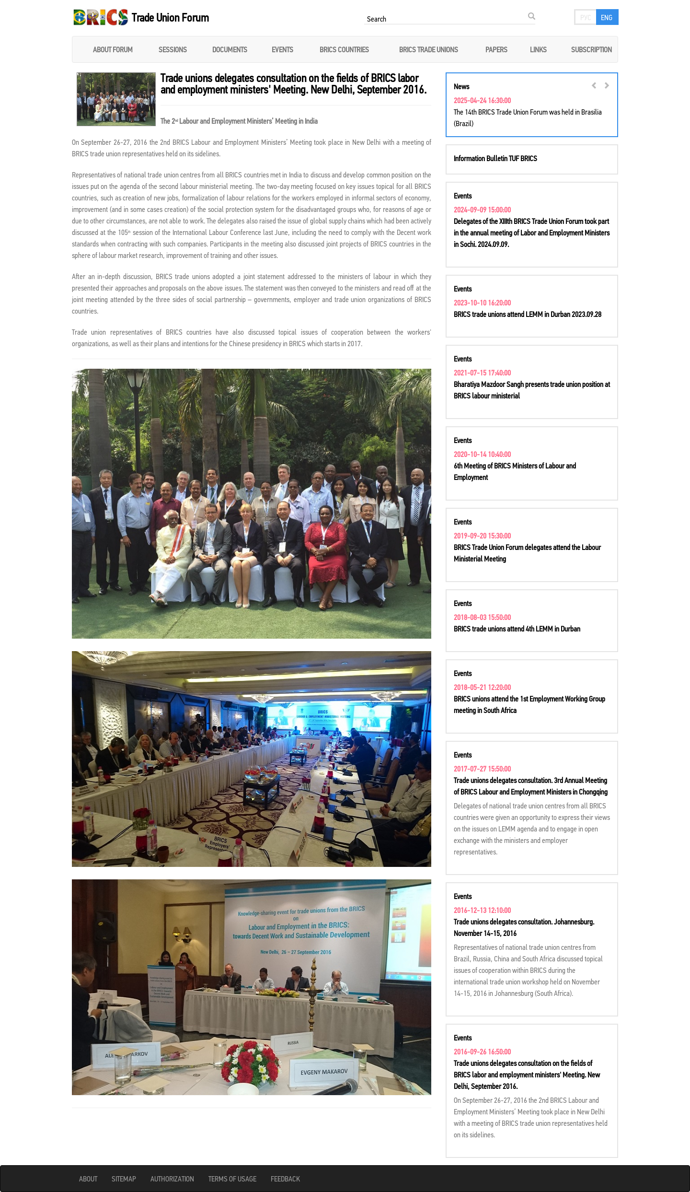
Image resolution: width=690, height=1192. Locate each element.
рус (585, 17)
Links (538, 49)
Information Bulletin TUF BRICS (495, 158)
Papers (496, 49)
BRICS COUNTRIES (344, 49)
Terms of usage (232, 1178)
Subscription (591, 49)
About (88, 1178)
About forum (113, 49)
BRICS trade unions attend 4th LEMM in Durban (517, 628)
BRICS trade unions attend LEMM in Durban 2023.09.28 (527, 314)
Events (282, 49)
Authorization (172, 1178)
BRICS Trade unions (428, 49)
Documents (229, 49)
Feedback (285, 1178)
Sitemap (124, 1178)
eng (606, 17)
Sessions (173, 49)
